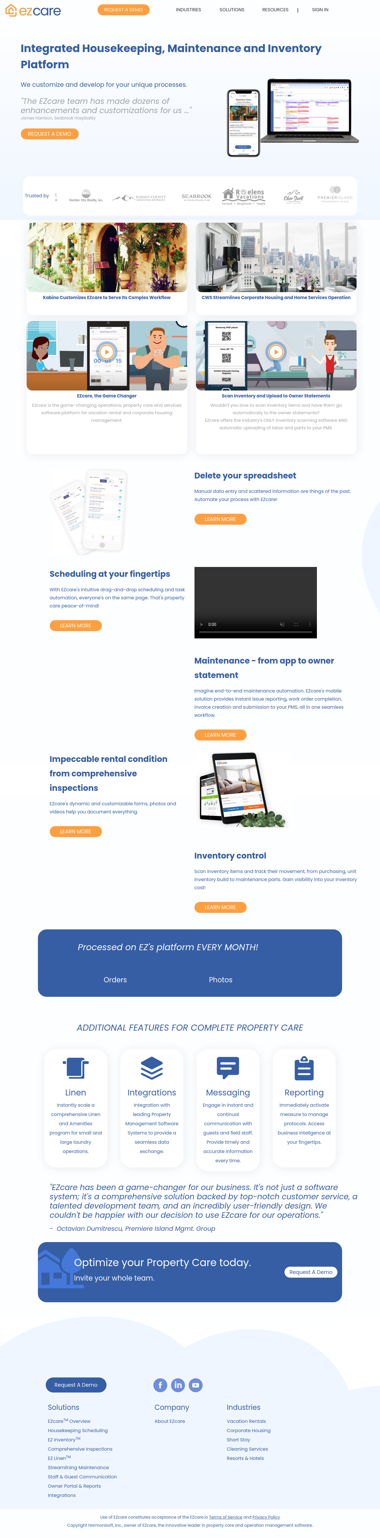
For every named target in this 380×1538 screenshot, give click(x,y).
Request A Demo (311, 1272)
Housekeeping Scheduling (78, 1430)
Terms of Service (225, 1517)
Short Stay (238, 1439)
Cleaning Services (247, 1449)
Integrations (62, 1495)
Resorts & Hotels (245, 1458)
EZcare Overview (69, 1421)
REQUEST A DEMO (123, 9)
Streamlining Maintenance (78, 1467)
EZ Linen (59, 1458)
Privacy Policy (266, 1517)
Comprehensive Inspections (80, 1449)
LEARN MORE (220, 519)
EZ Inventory (64, 1439)
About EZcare (170, 1421)
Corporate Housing (249, 1430)
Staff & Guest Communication (82, 1476)
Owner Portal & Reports (74, 1486)
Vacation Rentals (246, 1421)
